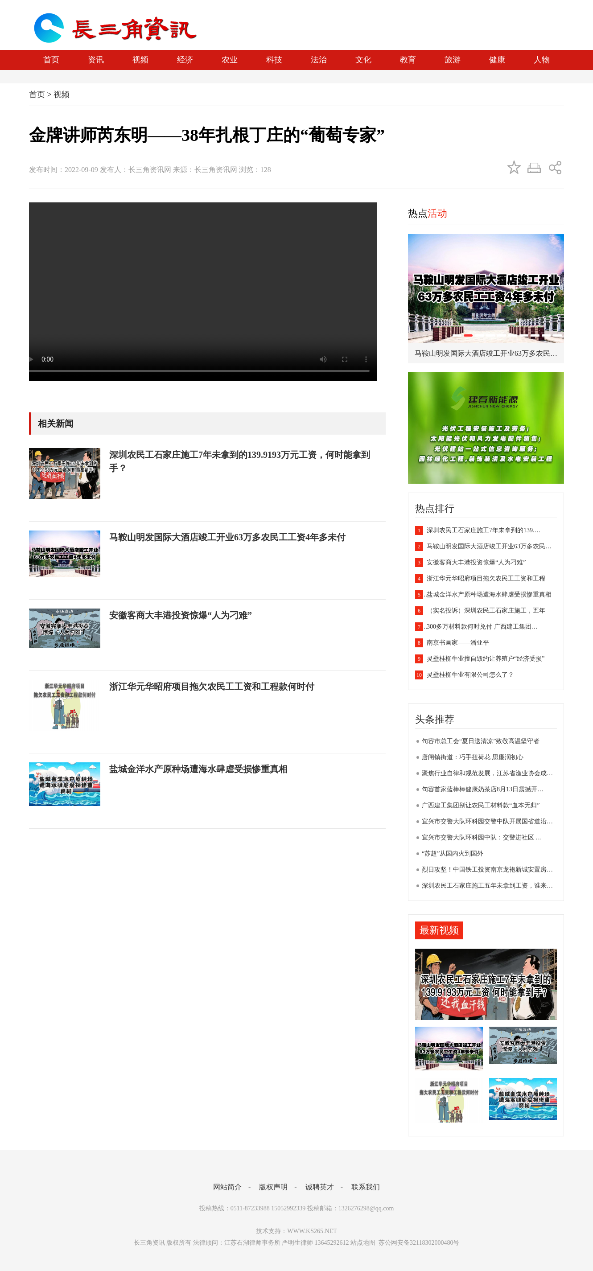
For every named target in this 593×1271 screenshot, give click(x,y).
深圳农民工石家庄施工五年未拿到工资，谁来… (487, 885)
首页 (51, 59)
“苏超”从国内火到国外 (452, 853)
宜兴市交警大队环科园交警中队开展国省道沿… (487, 821)
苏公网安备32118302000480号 (418, 1242)
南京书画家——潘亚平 (452, 642)
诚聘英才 (319, 1187)
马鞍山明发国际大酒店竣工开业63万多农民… (483, 546)
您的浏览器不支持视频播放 (198, 291)
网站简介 (227, 1187)
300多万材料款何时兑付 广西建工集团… (476, 626)
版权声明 (273, 1187)
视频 (140, 59)
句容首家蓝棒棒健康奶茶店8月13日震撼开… (483, 789)
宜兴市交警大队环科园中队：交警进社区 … (482, 837)
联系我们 (365, 1187)
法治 (319, 59)
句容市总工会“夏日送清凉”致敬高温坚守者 (480, 741)
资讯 (96, 59)
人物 (542, 59)
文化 (363, 59)
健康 (497, 59)
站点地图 (362, 1242)
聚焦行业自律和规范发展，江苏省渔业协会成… (487, 773)
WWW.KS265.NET (312, 1231)
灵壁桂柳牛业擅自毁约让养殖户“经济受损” (479, 658)
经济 (185, 59)
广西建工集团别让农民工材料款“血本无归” (480, 805)
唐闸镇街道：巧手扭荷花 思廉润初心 (472, 757)
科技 (274, 59)
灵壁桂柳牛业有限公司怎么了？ (464, 674)
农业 (230, 59)
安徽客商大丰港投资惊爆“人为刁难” (470, 562)
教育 (408, 59)
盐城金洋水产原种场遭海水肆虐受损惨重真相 (483, 594)
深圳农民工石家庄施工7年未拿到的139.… (478, 530)
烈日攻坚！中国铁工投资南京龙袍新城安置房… (487, 869)
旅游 (453, 59)
